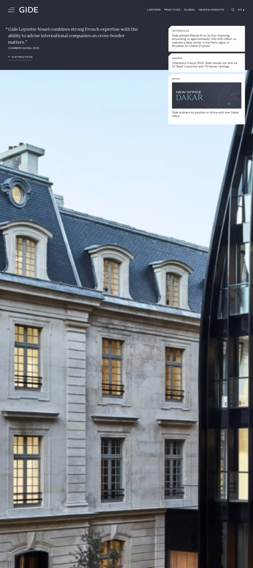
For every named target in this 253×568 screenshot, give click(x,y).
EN (241, 10)
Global (189, 10)
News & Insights (211, 10)
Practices (172, 10)
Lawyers (154, 10)
